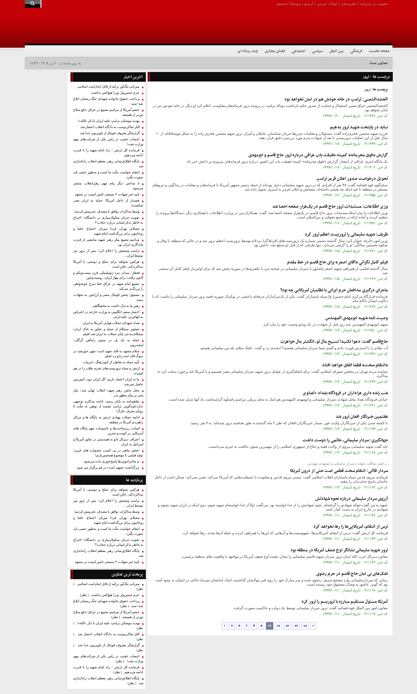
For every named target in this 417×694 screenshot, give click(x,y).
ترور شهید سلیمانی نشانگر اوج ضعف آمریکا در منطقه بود (339, 550)
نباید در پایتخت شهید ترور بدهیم (359, 127)
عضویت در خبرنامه (374, 4)
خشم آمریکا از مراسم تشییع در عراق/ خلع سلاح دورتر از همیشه (108, 112)
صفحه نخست (379, 51)
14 (305, 626)
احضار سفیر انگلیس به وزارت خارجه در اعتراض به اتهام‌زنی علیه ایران (108, 314)
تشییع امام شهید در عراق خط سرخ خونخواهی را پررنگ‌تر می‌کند (108, 286)
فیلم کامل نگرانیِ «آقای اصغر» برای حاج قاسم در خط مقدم (337, 262)
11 (278, 626)
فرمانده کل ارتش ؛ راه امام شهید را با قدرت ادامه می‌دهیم (108, 153)
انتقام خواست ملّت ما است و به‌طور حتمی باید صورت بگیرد (108, 175)
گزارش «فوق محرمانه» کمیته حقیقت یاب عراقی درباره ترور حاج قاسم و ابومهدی (318, 155)
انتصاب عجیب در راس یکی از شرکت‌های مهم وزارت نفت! (108, 142)
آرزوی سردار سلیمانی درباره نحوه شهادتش (351, 499)
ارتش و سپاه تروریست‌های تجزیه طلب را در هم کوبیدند (108, 371)
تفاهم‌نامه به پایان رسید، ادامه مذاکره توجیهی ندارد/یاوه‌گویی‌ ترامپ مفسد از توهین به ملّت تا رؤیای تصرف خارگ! (108, 406)
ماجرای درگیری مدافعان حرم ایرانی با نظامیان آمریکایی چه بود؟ (334, 290)
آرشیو (308, 4)
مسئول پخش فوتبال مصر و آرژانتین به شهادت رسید (108, 297)
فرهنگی (356, 51)
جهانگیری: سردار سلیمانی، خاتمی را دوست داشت (345, 440)
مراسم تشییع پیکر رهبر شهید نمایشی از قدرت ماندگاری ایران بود (108, 242)
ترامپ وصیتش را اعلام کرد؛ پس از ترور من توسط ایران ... (108, 253)
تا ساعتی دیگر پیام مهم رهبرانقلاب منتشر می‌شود (108, 186)
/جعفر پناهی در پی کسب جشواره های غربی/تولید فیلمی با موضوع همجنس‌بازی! (108, 453)
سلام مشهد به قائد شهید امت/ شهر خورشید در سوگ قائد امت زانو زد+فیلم (108, 353)
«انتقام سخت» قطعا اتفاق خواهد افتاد (355, 365)
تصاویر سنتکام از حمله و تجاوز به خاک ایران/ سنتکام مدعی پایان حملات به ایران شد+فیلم (108, 331)
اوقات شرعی (327, 4)
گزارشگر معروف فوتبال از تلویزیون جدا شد (110, 133)
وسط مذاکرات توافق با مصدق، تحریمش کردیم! (107, 211)
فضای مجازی (275, 51)
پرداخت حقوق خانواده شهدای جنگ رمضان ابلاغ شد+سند (108, 101)
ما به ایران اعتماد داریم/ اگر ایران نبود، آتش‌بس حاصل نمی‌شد (108, 382)
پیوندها (296, 4)
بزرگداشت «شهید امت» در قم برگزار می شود (108, 467)
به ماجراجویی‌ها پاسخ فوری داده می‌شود (111, 461)
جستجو (282, 4)
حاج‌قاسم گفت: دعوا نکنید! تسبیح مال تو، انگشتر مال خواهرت (334, 341)
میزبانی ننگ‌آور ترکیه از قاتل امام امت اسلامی (108, 86)
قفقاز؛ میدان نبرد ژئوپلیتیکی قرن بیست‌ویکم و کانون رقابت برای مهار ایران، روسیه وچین (108, 275)
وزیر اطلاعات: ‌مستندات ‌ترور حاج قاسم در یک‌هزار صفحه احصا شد (330, 206)
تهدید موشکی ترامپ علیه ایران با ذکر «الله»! (109, 121)
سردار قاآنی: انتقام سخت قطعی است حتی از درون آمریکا (339, 471)
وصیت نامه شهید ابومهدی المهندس (356, 318)
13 (296, 626)
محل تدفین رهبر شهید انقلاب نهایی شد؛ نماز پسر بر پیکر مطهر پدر (108, 393)
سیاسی (317, 51)
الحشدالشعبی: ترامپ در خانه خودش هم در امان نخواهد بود (336, 99)
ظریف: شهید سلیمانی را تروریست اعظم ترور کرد (346, 234)
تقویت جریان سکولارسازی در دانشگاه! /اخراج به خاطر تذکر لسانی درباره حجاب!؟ (108, 220)
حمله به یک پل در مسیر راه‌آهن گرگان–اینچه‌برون (108, 342)
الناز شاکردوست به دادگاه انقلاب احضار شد (110, 127)
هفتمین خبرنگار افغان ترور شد (362, 417)
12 (287, 626)
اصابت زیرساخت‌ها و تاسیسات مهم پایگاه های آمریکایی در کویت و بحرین (108, 431)
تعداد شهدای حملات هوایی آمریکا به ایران (111, 323)
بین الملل (336, 51)
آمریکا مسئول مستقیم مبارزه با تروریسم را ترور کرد (344, 601)
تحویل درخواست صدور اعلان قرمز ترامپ (352, 179)
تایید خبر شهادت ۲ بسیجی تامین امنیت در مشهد (107, 194)
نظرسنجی (348, 4)
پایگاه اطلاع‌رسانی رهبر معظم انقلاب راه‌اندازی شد (108, 164)
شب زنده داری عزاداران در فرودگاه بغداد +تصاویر (345, 393)
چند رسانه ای (247, 51)
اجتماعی (298, 51)
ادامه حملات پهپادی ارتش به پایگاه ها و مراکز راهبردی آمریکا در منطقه (108, 420)
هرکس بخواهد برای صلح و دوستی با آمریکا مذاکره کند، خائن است (108, 264)
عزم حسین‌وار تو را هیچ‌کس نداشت (115, 92)
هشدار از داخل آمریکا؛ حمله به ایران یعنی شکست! (108, 203)
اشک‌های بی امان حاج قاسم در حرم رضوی (352, 574)
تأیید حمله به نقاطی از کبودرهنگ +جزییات (111, 362)
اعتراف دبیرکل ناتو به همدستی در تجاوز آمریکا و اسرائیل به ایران (108, 442)
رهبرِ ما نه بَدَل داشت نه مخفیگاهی (116, 305)
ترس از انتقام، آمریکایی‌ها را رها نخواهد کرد (350, 526)
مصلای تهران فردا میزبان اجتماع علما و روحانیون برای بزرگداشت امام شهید (108, 231)
